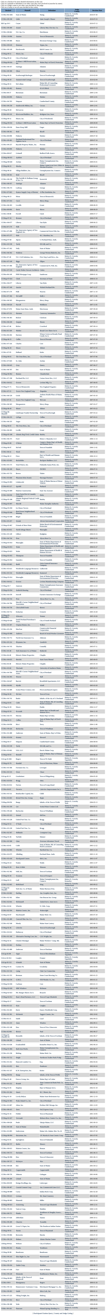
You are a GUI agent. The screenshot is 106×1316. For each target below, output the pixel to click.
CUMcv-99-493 (6, 1291)
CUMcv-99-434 (6, 1209)
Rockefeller (20, 460)
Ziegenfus (43, 391)
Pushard (43, 486)
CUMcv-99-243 (6, 1256)
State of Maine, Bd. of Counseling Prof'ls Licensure (52, 845)
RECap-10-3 (5, 23)
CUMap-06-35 (6, 166)
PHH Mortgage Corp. (23, 274)
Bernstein (19, 1235)
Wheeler (19, 850)
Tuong (42, 15)
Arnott (18, 28)
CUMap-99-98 (6, 1252)
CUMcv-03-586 (6, 768)
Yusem (18, 1231)
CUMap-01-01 (6, 1140)
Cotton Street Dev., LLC (48, 378)
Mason (42, 322)
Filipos (42, 261)
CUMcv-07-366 (6, 296)
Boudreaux (20, 1252)
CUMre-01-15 (6, 1019)
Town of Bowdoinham (47, 954)
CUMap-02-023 (6, 993)
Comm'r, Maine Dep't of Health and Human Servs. (51, 443)
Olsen (18, 71)
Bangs (18, 802)
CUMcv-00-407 (6, 1187)
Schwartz (19, 616)
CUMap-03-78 (6, 763)
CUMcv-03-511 (6, 794)
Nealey (18, 863)
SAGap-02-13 (6, 776)
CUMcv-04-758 (6, 607)
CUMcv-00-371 (6, 1213)
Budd (18, 564)
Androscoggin (70, 1244)
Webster (19, 1244)
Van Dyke (43, 222)
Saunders (19, 560)
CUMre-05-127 (6, 486)
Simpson (19, 101)
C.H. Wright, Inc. (46, 936)
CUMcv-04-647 (6, 681)
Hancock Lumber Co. (23, 1062)
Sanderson (43, 274)
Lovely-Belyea (21, 1096)
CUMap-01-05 (6, 1088)
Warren (42, 71)
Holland (19, 352)
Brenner (19, 218)
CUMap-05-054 (6, 560)
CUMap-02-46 (6, 928)
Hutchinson (44, 32)
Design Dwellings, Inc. (23, 1183)
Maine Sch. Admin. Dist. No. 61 (51, 1131)
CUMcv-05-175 (6, 465)
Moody (18, 923)
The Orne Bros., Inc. (23, 356)
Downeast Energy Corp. (48, 41)
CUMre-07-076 (6, 309)
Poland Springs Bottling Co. (50, 1308)
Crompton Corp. (46, 832)
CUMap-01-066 (6, 1049)
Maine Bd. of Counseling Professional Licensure (48, 84)
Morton (18, 716)
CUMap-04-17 (6, 742)
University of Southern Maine (50, 668)
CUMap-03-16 (6, 967)
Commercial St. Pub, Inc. (49, 266)
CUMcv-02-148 (6, 1027)
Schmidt (19, 962)
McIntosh (19, 1014)
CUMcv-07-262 (6, 248)
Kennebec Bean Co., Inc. (48, 1044)
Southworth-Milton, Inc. (24, 106)
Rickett (18, 318)
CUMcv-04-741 (6, 698)
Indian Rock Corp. (46, 1192)
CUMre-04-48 (6, 655)
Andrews (19, 633)
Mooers (42, 1144)
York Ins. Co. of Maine (24, 889)
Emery (42, 365)
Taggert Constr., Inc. (47, 1014)
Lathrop (19, 188)
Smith (18, 1019)
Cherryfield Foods (22, 607)
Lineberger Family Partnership (27, 413)
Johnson (19, 1174)
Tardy (18, 244)
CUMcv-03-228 (6, 819)
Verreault (19, 1118)
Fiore (18, 456)
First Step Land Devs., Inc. (49, 257)
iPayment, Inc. (21, 642)
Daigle (18, 1057)
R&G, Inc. (43, 858)
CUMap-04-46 (6, 694)
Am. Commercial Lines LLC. (50, 1187)
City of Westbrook (46, 54)
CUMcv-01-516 (6, 971)
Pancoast (19, 1308)
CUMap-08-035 (6, 157)
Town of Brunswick (47, 36)
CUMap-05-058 (6, 508)
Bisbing (18, 1053)
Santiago (19, 67)
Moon (18, 196)
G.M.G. (18, 980)
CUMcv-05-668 (6, 478)
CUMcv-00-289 (6, 1040)
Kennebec (68, 881)
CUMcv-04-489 (6, 690)
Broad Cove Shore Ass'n (48, 331)
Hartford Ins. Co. (46, 850)
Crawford (43, 326)
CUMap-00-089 (6, 1192)
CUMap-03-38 (6, 867)
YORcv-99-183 (6, 1308)
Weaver (18, 677)
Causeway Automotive (48, 313)
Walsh (42, 863)
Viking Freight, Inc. (23, 1295)
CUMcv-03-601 (6, 798)
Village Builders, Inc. (23, 170)
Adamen (43, 67)
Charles (18, 344)
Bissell (42, 131)
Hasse (18, 41)
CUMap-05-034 (6, 590)
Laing (18, 971)
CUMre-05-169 (6, 331)
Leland (18, 1040)
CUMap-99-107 (6, 1261)
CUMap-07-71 (6, 387)
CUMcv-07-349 (6, 287)
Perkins (18, 945)
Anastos (18, 36)
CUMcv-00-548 (6, 1127)
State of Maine (21, 15)
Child (42, 794)
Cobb (18, 703)
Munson (43, 867)
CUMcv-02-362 (6, 871)
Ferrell (18, 214)
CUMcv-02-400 (6, 919)
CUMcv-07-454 (6, 201)
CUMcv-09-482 (6, 88)
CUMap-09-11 (6, 54)
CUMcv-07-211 (6, 313)
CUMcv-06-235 (6, 417)
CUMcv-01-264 (6, 1092)
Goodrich (43, 642)
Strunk (18, 521)
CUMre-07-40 (6, 257)
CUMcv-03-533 (6, 772)
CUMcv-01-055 (6, 1066)
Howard (43, 737)
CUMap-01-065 (6, 1101)
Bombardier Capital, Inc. (25, 794)
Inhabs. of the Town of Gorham (51, 1036)
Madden (43, 1209)
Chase (42, 772)
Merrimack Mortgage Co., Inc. (51, 1287)
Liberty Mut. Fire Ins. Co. (49, 28)
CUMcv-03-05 (6, 845)
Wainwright (44, 910)
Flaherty (19, 97)
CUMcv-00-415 (6, 1109)
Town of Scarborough (47, 75)
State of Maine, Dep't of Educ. (50, 733)
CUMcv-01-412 (6, 1062)
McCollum (19, 84)
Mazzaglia (43, 530)
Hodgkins (43, 534)
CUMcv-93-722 (6, 1057)
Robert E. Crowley (71, 14)
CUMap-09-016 (6, 62)
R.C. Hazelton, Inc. (46, 235)
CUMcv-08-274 (6, 188)
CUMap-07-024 (6, 279)
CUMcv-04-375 (6, 716)
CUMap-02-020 (6, 988)
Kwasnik (19, 711)
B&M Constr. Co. (46, 49)
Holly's (42, 296)
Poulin (42, 707)
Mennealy (19, 1274)
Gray (18, 365)
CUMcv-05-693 (6, 460)
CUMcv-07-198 (6, 378)
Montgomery (20, 1282)
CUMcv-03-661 (6, 750)
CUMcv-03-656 (6, 737)
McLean (43, 400)
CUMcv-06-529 (6, 395)
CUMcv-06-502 (6, 253)
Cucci (18, 201)
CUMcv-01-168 (6, 936)
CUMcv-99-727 (6, 1161)
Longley (43, 1006)
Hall (41, 677)
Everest (18, 382)
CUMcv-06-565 (6, 300)
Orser (18, 772)
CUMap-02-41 (6, 941)
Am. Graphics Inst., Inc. (48, 893)
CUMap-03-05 (6, 703)
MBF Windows (21, 988)
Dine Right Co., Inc (23, 1256)
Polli (17, 227)
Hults (42, 421)
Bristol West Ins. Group (24, 798)
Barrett (18, 681)
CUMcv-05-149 (6, 534)
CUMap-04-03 (6, 755)
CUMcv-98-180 (6, 1304)
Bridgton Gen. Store (47, 114)
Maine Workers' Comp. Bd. (49, 941)
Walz (17, 1304)
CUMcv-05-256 (6, 629)
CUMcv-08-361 (6, 131)
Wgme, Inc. (44, 45)
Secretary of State (46, 279)
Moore (18, 348)
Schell (42, 685)
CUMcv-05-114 (6, 642)
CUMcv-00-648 (6, 1166)
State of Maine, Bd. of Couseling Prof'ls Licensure (51, 703)
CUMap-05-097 (6, 504)
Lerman (19, 1196)
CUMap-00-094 (6, 1135)
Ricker (18, 326)
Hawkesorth (20, 49)
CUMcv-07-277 (6, 235)
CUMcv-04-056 (6, 724)
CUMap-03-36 (6, 876)
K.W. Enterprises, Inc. (24, 1070)
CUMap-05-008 (6, 633)
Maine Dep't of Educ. (47, 716)
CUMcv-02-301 (6, 1014)
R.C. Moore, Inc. (46, 1092)
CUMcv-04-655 (6, 659)
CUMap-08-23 (6, 196)
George (42, 188)
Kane (42, 1278)
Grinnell (19, 153)
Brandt (18, 1083)
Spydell (18, 486)
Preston (42, 144)
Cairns (18, 1001)
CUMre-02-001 (6, 1031)
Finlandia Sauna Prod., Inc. (49, 465)
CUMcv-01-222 (6, 1083)
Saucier (18, 287)
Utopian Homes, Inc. (23, 625)
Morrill (18, 504)
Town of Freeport (46, 876)
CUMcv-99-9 (5, 1282)
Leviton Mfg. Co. (46, 382)
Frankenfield (20, 1044)
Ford (17, 439)
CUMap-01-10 (6, 1096)
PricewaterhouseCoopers (49, 690)
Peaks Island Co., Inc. (23, 1101)
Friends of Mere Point (23, 525)
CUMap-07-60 (6, 240)
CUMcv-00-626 (6, 1122)
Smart (18, 1092)
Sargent (18, 322)
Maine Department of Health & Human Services (51, 551)
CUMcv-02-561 (6, 897)
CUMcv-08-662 (6, 32)
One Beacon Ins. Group (48, 897)
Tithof (42, 23)
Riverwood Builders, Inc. (25, 114)
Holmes (18, 1239)
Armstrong (20, 1205)
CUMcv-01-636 (6, 1044)
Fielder (18, 1114)
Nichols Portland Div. (47, 287)
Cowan (42, 106)
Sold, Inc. (19, 871)
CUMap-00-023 (6, 1205)
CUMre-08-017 (6, 153)
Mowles (18, 166)
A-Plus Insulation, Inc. (48, 192)
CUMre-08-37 (6, 93)
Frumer (42, 958)
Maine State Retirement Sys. (50, 1096)
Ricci (17, 724)
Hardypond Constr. (23, 858)
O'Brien (19, 443)
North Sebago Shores (23, 530)
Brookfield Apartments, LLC (50, 681)
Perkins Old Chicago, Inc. (49, 1105)
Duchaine (19, 1153)
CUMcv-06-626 (6, 305)
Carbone (19, 984)
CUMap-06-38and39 (5, 413)
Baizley (42, 434)
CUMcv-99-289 (6, 1222)
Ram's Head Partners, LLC (25, 997)
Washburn (43, 1248)
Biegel (18, 517)
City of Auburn (45, 1244)
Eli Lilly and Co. (46, 244)
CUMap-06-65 (6, 356)
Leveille (18, 205)
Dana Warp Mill (21, 127)
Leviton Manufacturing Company (52, 581)
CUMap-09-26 (6, 75)
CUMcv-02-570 (6, 980)
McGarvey (19, 110)
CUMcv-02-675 (6, 854)
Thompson (19, 556)
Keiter (42, 1070)
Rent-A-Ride (20, 867)
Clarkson (43, 318)
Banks (18, 698)
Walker (42, 625)
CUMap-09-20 (6, 80)
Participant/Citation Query (43, 1313)
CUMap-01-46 (6, 1079)
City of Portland (21, 58)
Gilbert (18, 534)
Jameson (19, 586)
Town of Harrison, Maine (49, 763)
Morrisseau (44, 309)
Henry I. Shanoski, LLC (48, 439)
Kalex (42, 352)
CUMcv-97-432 (6, 1300)
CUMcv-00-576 (6, 1174)
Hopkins (19, 1088)
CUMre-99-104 (6, 1248)
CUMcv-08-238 (6, 179)
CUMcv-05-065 (6, 564)
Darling (18, 893)
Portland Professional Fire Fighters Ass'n (25, 140)
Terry (42, 724)
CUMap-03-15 (6, 880)
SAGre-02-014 (6, 958)
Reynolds (19, 1036)
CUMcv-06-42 (6, 452)
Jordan (18, 162)
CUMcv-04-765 (6, 101)
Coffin (18, 339)
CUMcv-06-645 (6, 365)
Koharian (19, 612)
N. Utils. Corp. (45, 906)
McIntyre (19, 1161)
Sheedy (42, 919)
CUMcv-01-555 (6, 975)
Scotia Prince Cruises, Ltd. (25, 690)
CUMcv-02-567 (6, 832)
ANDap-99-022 (6, 1244)
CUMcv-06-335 (6, 421)
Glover (42, 452)
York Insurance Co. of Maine (26, 651)
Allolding (19, 854)
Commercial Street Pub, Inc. (50, 231)
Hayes (18, 469)
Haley (42, 495)
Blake (42, 945)
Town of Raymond (46, 1114)
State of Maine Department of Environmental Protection (50, 542)
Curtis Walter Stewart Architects (27, 270)
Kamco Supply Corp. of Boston (27, 192)
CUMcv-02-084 (6, 850)
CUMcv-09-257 (6, 144)
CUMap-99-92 (6, 1231)
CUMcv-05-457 (6, 521)
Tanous (42, 1218)
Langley (19, 958)
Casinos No (20, 967)
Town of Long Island (47, 785)
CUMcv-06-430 (6, 322)
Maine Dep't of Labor (47, 1079)
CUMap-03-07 (6, 915)
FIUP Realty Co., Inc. (47, 980)
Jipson (18, 240)
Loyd (42, 1019)
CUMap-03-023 (6, 551)
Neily (18, 248)
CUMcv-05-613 (6, 569)
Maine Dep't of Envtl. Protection (51, 62)
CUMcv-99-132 (6, 1287)
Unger (42, 127)
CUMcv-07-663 (6, 192)
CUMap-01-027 (6, 1118)
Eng (41, 1062)
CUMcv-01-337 (6, 1070)
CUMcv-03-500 (6, 841)
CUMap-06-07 (6, 447)
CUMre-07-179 (6, 227)
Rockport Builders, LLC (48, 460)
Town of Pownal (45, 339)
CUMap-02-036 (6, 984)
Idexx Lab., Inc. (45, 1291)
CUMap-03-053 (6, 547)
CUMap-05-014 (6, 543)
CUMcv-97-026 (6, 1218)
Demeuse (19, 45)
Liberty (18, 222)
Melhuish (19, 832)
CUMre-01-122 (6, 1006)
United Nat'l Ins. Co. (23, 819)
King (41, 884)
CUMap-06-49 (6, 408)
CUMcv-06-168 (6, 469)
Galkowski (43, 569)
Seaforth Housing (22, 590)
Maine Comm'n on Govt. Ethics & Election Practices (52, 166)
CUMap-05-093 (6, 482)
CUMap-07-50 (6, 218)
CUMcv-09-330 (6, 19)
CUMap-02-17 (6, 1001)
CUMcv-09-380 (6, 71)
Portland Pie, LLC (22, 378)
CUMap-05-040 (6, 517)
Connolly (43, 646)
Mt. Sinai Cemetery (47, 1196)
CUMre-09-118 (6, 114)
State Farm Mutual (47, 659)
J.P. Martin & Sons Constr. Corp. (51, 1135)
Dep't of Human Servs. (48, 1088)
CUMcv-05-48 (6, 651)
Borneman (19, 93)
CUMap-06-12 (6, 456)
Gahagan (43, 1174)
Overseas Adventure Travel (49, 841)
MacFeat (19, 629)
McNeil (18, 447)
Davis (18, 209)
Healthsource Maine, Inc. (49, 1274)
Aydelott (19, 157)
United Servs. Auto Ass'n (48, 902)
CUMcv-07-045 (6, 361)
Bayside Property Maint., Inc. (26, 144)
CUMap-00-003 (6, 1278)
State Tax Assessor (46, 491)
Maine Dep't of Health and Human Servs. (49, 711)
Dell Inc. (43, 815)
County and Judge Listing (63, 1313)
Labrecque (43, 1183)
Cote (41, 344)
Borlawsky (19, 729)
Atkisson (43, 638)
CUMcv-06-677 (6, 222)
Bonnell (18, 755)
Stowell (18, 594)
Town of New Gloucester (48, 1027)
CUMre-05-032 (6, 530)
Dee (17, 369)
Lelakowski (20, 482)
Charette (19, 1222)
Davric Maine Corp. (47, 750)
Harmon (19, 313)
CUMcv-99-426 (6, 729)
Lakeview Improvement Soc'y (50, 789)
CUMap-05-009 (6, 491)
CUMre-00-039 (6, 1183)
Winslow (43, 1023)
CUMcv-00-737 (6, 1144)
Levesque (43, 768)
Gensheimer (20, 776)
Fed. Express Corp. (46, 1109)
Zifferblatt (19, 1218)
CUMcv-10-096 (6, 36)
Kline (18, 897)
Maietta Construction (23, 491)
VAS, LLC (19, 750)
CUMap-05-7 (6, 586)
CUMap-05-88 (6, 443)
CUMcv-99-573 (6, 1153)
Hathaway (19, 932)
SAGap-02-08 (6, 954)
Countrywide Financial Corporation (48, 629)
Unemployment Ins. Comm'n (50, 170)
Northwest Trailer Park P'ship (50, 1057)
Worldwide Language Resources (27, 569)
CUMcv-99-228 (6, 1274)
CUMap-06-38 (6, 348)
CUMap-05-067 (6, 525)
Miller (42, 1200)
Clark (42, 214)
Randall (18, 763)
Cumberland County (47, 101)
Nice (41, 1161)
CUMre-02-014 (6, 785)
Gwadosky (43, 967)
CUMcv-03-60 (6, 668)
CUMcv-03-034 (6, 781)
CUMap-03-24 (6, 863)
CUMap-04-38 (6, 707)
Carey (18, 1192)
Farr (17, 1269)
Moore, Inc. (20, 54)
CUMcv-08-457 (6, 67)
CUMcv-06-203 (6, 205)
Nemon (42, 616)
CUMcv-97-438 (6, 1269)
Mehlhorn (43, 305)
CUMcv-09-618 (6, 45)
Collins (42, 417)
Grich (18, 395)
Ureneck (43, 612)
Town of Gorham (46, 871)
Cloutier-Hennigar (22, 941)
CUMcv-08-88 (6, 214)
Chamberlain (44, 374)
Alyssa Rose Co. (45, 538)
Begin (42, 798)
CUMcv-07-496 (6, 231)
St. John (19, 361)
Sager (18, 954)
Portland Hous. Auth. (47, 854)
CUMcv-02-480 (6, 733)
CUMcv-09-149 (6, 49)
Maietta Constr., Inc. (23, 910)
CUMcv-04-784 (6, 603)
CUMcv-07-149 (6, 261)
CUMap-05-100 (6, 434)
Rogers (18, 759)
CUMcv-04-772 (6, 638)
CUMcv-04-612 (6, 382)
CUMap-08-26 (6, 170)
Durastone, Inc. (21, 1135)
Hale (17, 235)
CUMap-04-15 (6, 720)
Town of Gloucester (47, 1157)
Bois (17, 1066)
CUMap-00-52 (6, 1170)
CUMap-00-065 (6, 1200)
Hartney (19, 335)
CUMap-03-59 (6, 711)
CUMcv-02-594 (6, 910)
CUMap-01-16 (6, 1114)
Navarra (19, 789)
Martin (42, 1235)
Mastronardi (44, 1256)
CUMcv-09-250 (6, 106)
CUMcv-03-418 (6, 858)
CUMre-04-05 (6, 789)
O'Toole (18, 824)
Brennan (19, 975)
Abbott (42, 348)
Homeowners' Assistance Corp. (27, 1287)
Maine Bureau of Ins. (47, 889)
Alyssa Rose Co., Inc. (47, 599)
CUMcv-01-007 (6, 1105)
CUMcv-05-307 (6, 625)
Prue (17, 538)
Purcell (18, 305)
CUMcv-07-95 (6, 352)
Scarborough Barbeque (24, 75)
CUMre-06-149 (6, 274)
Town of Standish (46, 447)
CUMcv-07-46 (6, 326)
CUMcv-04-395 (6, 677)
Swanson (19, 876)
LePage (18, 417)
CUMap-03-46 (6, 837)
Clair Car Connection (47, 971)
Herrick (18, 659)
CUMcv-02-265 (6, 1010)
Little (18, 19)
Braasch (43, 993)
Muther (42, 97)
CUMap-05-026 (6, 620)
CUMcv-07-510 (6, 270)
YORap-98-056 (6, 802)
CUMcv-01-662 (6, 945)
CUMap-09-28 (6, 110)
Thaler (42, 473)
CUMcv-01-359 (6, 806)
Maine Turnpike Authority (49, 504)
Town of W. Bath (46, 759)
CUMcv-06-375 (6, 439)
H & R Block (44, 88)
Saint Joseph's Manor (47, 19)
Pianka (18, 1213)
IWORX (43, 469)
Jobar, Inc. (19, 1105)
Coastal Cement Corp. (24, 1187)
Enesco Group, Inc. (22, 1079)
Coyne (18, 23)
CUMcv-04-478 (6, 594)
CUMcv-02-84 (6, 906)
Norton (18, 785)
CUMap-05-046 (6, 512)
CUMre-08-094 (6, 209)
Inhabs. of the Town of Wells (50, 802)
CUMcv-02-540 (6, 923)
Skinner (42, 837)
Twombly (43, 1222)
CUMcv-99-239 (6, 1239)
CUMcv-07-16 (6, 400)
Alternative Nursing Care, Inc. (26, 936)
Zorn (17, 1109)
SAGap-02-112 (6, 962)
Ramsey (18, 88)
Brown (18, 473)
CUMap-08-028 (6, 162)
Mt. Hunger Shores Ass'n (25, 993)
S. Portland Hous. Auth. (48, 240)
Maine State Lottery (47, 923)
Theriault (19, 668)
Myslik (18, 685)
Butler (18, 1144)
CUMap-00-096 (6, 1157)
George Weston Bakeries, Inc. (50, 253)
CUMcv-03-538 (6, 244)
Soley (42, 781)
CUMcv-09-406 (6, 41)
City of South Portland (48, 620)
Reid (17, 131)
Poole (18, 1122)
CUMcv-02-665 (6, 884)
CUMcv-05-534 (6, 573)
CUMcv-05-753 (6, 473)
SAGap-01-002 (6, 759)
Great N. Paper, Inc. (23, 1226)
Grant (42, 205)
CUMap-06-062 (6, 374)
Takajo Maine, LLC (47, 1122)
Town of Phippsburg (47, 776)
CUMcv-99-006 (6, 1235)
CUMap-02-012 (6, 997)
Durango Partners (46, 478)
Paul (41, 1031)
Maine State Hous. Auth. (24, 309)
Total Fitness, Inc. (22, 465)
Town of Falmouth (46, 1140)
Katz (17, 1006)
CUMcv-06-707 (6, 369)
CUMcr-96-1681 (7, 15)
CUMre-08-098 (6, 97)
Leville (18, 430)
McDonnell (20, 902)
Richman (43, 988)
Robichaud (20, 884)
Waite (18, 547)
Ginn (17, 841)
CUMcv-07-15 (6, 391)
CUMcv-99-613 (6, 1196)
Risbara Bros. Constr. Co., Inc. (50, 1118)
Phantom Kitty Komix (24, 478)
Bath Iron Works (22, 1049)
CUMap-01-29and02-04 (5, 1036)
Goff (17, 880)
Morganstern (20, 300)
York (66, 803)
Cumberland (69, 16)
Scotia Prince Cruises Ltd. (49, 806)
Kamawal (43, 573)
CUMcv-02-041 (6, 902)
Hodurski (43, 651)
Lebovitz (19, 928)
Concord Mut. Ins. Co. (24, 919)
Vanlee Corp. (20, 1265)
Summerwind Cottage (23, 80)
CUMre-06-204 (6, 335)
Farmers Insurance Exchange (50, 594)
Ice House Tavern (22, 508)
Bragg (18, 781)
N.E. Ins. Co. (20, 32)
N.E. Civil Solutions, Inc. (24, 257)
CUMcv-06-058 (6, 495)
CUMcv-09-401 (6, 140)
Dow (17, 1027)
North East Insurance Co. (25, 638)
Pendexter (43, 1066)
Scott (41, 110)
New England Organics (48, 387)
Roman (42, 1148)
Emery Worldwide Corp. (48, 1010)
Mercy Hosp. (44, 201)
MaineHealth (44, 1127)
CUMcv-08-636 (6, 127)
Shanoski (19, 1200)
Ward (18, 452)
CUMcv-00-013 (6, 1148)
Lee (17, 806)
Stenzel (18, 815)
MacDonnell (20, 915)
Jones (18, 1023)
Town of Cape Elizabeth (48, 997)
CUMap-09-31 (6, 84)
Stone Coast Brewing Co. (48, 975)
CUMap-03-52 (6, 824)
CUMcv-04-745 (6, 646)
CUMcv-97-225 (6, 1295)
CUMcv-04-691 (6, 685)
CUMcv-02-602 (6, 893)
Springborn (20, 1140)
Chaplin (43, 655)
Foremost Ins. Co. (22, 768)
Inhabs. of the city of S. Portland (51, 698)
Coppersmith (20, 1170)
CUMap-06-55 (6, 339)
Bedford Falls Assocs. (47, 153)
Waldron (19, 253)
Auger (18, 421)
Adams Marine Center (48, 1239)
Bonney (18, 374)
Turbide (19, 837)
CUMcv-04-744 (6, 538)
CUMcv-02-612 (6, 932)
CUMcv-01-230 (6, 1053)
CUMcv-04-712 (6, 612)
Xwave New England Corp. (25, 391)
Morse (42, 209)
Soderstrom (20, 1131)
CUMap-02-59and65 (5, 889)
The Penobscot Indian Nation (50, 1226)
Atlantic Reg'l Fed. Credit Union (27, 434)
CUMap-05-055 (6, 556)
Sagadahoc (68, 760)
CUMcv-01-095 (6, 1131)
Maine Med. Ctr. (46, 915)
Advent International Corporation (52, 521)
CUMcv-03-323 (6, 815)
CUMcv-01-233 (6, 1023)
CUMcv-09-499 (6, 28)
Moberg (42, 1295)
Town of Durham (46, 949)
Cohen (42, 270)
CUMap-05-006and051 (5, 616)
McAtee (18, 694)
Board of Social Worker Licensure (52, 633)
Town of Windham (46, 729)
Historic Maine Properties (25, 655)
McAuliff (19, 296)
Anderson (19, 733)
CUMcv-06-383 (6, 318)
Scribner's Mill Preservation (26, 123)
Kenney (18, 737)
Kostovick (43, 179)
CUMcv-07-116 (6, 344)
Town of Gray (45, 694)
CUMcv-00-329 (6, 1226)
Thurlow (19, 646)
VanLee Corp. (21, 1209)
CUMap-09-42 (6, 58)
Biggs (18, 261)
